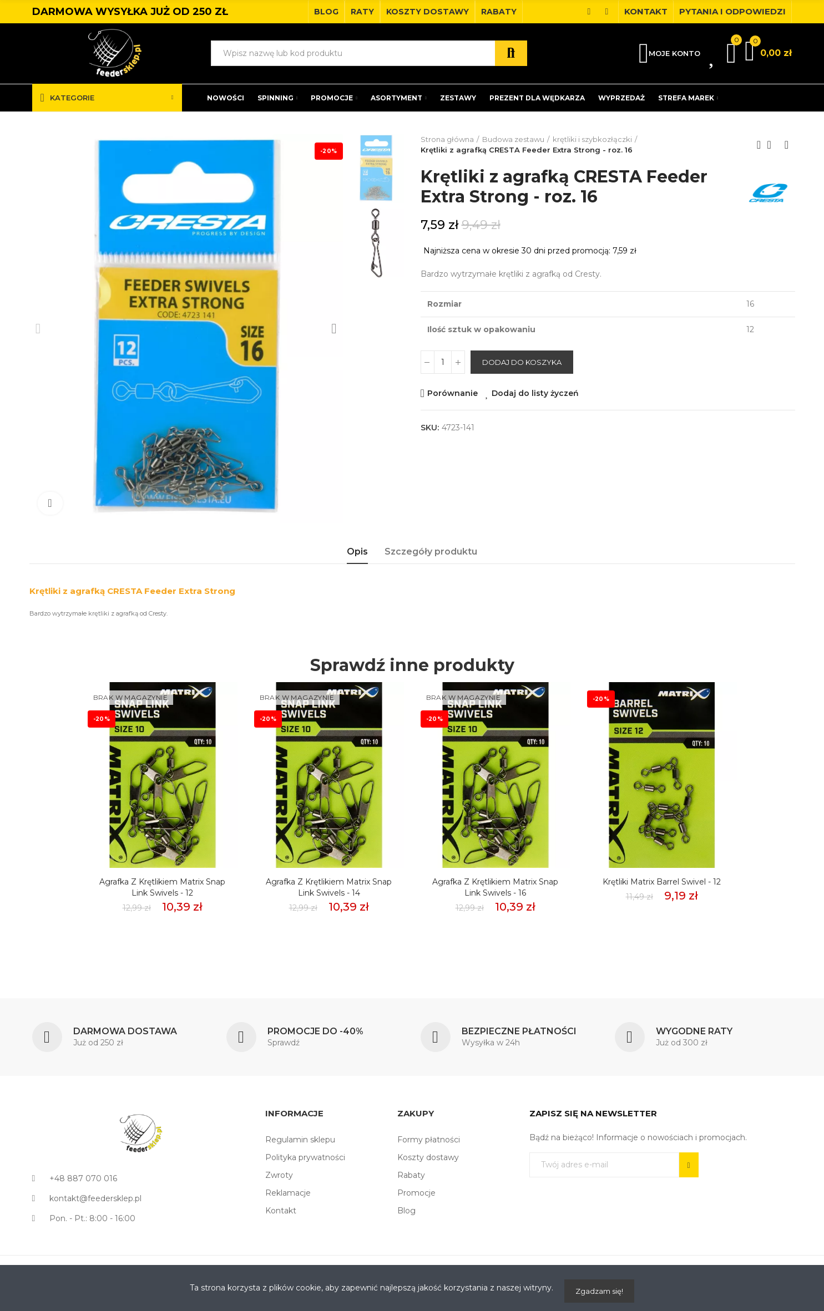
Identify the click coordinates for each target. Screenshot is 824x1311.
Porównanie (452, 393)
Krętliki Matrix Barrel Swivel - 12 (662, 882)
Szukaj (511, 53)
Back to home (772, 144)
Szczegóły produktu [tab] (431, 551)
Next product (786, 144)
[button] (326, 11)
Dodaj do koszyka (522, 362)
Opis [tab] (357, 551)
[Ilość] (443, 362)
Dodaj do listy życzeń (535, 393)
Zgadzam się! (599, 1291)
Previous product (759, 144)
